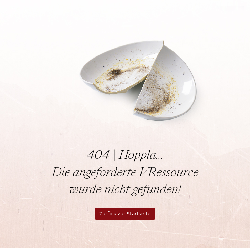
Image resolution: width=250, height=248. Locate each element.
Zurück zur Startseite (125, 213)
